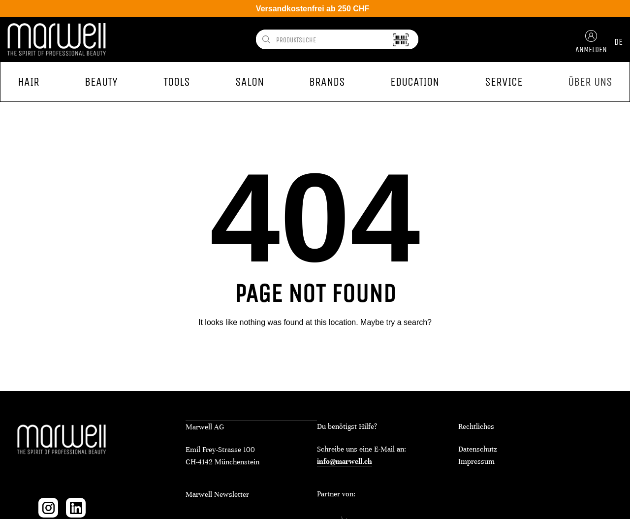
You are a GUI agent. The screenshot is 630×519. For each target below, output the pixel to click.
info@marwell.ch (344, 461)
